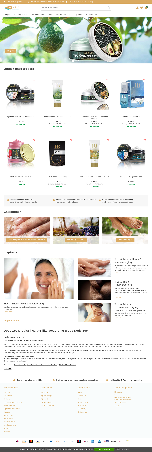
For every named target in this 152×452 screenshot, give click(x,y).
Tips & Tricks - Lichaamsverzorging (126, 306)
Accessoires (82, 396)
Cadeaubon (8, 396)
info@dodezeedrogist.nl (123, 397)
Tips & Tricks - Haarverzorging (124, 283)
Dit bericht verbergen (104, 449)
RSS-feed (7, 431)
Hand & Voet (82, 405)
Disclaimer (7, 412)
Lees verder (8, 312)
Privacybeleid (8, 418)
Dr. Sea (54, 365)
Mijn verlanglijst (46, 402)
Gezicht (80, 399)
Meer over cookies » (123, 449)
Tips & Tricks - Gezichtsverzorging (24, 303)
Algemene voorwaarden (12, 409)
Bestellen (7, 399)
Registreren (45, 392)
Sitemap (7, 428)
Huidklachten (82, 412)
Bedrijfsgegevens (10, 425)
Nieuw (80, 392)
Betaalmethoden (9, 405)
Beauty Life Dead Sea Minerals (38, 365)
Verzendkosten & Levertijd (13, 402)
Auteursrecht (8, 415)
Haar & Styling (83, 402)
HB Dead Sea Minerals (67, 365)
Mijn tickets (45, 399)
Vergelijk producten (47, 405)
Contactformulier (9, 422)
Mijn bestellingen (46, 396)
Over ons (7, 392)
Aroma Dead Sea (20, 365)
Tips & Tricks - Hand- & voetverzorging (128, 261)
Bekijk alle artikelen (11, 321)
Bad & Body (82, 409)
